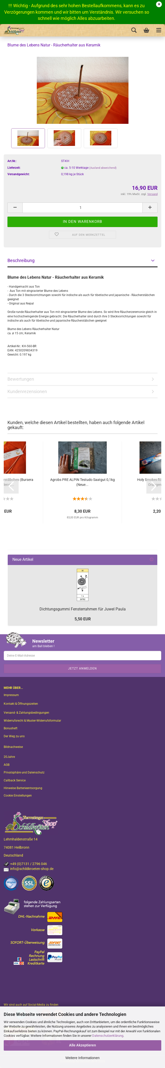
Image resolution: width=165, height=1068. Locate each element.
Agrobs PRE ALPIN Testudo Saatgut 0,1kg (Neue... (82, 482)
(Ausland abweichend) (103, 167)
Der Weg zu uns (14, 736)
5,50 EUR (83, 619)
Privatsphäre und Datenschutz (24, 772)
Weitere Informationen (82, 1058)
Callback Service (15, 780)
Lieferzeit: (13, 167)
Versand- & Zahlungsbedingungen (26, 712)
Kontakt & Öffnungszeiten (21, 703)
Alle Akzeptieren (82, 1045)
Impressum (11, 695)
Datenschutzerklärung (107, 1035)
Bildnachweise (13, 747)
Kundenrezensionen (27, 391)
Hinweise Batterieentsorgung (23, 788)
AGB (6, 765)
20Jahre (9, 757)
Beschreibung (21, 260)
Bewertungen (20, 379)
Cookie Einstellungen (18, 795)
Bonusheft (10, 728)
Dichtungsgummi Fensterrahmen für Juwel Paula (83, 609)
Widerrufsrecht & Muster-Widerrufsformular (32, 720)
